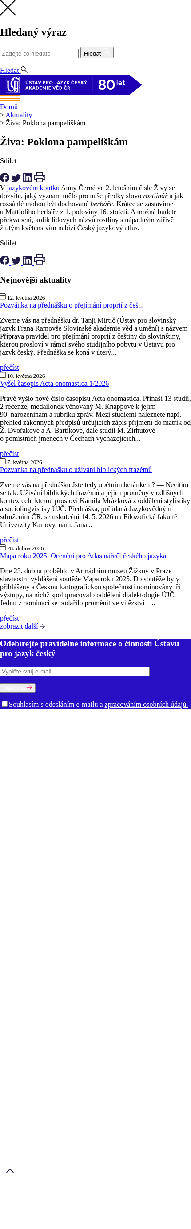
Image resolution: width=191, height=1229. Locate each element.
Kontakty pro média (29, 783)
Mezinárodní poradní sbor (52, 735)
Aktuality (18, 115)
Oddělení (104, 735)
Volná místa (160, 783)
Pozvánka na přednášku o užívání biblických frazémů (76, 469)
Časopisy (116, 823)
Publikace (57, 807)
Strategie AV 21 (79, 823)
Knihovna (157, 775)
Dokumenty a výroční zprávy (101, 783)
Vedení (125, 727)
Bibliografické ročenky (65, 847)
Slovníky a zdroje (25, 831)
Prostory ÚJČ (95, 727)
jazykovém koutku (33, 188)
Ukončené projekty (28, 823)
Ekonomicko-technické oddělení (88, 767)
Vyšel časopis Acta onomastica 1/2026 (54, 383)
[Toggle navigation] (95, 99)
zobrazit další (22, 626)
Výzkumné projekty (29, 815)
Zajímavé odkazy (118, 791)
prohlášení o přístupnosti (121, 1225)
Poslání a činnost (25, 727)
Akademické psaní (44, 954)
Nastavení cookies (44, 938)
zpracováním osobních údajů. (146, 704)
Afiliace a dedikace (157, 823)
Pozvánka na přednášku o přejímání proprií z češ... (71, 305)
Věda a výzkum (22, 799)
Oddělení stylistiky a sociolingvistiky (90, 759)
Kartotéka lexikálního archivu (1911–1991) (62, 879)
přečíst (9, 367)
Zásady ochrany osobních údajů (145, 1202)
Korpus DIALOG (150, 879)
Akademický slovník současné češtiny (55, 839)
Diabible (68, 855)
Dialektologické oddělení (153, 735)
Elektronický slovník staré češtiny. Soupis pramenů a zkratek (86, 863)
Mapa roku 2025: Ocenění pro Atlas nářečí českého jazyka (83, 556)
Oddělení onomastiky (156, 743)
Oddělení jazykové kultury (39, 751)
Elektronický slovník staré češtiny (130, 855)
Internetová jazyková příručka (123, 871)
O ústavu (12, 719)
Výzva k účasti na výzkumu (145, 815)
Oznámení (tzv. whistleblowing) (46, 791)
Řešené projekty (82, 815)
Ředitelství (126, 775)
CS (6, 62)
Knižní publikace (97, 807)
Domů (9, 107)
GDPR (27, 930)
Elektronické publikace (155, 807)
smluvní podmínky (34, 1210)
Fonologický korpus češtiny (40, 871)
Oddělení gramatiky (97, 743)
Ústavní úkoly (21, 807)
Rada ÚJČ (151, 727)
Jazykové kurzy (40, 962)
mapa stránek (19, 1225)
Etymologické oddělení (34, 743)
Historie (62, 727)
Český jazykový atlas (130, 847)
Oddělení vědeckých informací (65, 775)
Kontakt (29, 946)
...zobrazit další (22, 887)
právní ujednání (62, 1225)
